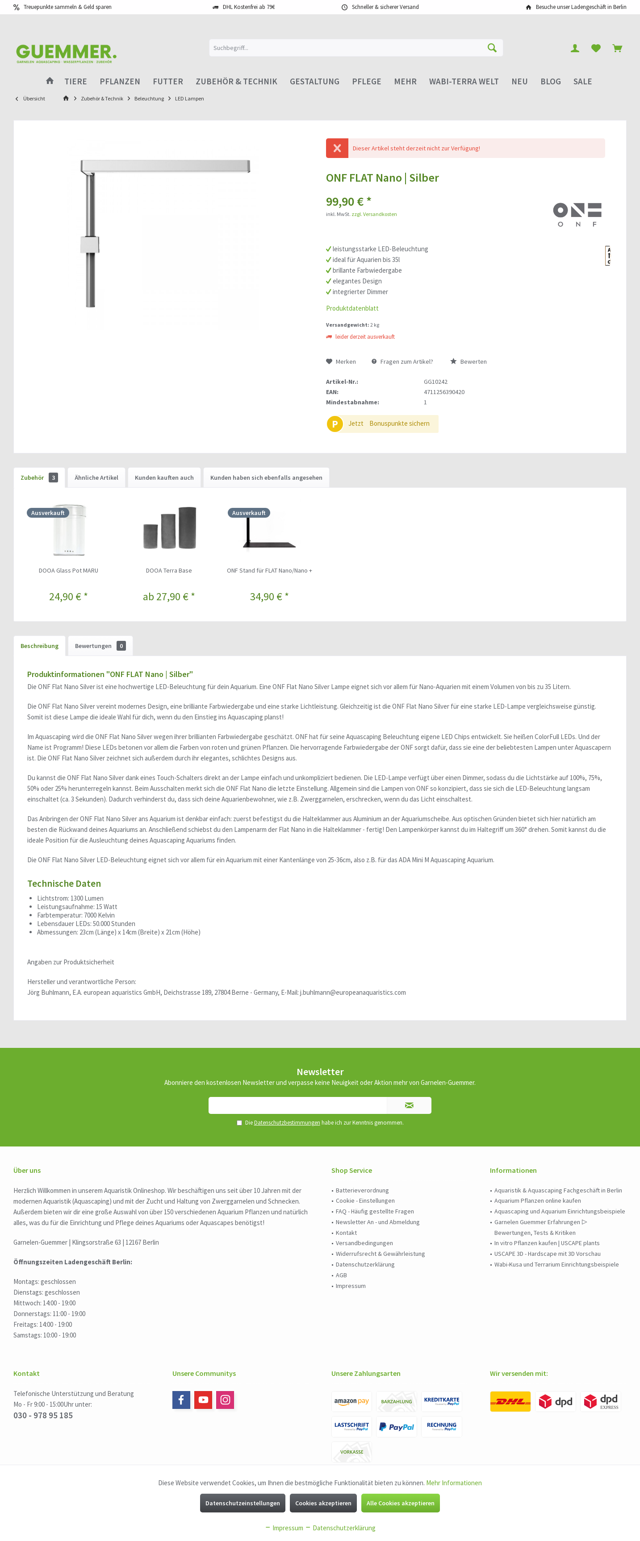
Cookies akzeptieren (323, 1503)
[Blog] (550, 81)
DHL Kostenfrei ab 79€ (249, 7)
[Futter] (167, 81)
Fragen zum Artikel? (402, 361)
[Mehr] (405, 81)
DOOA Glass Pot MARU (68, 570)
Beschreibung (40, 646)
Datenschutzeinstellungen (242, 1503)
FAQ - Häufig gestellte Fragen (375, 1211)
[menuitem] (617, 48)
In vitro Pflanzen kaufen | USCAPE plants (547, 1243)
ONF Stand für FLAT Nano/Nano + (269, 570)
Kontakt (346, 1233)
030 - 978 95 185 (43, 1415)
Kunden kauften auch (164, 478)
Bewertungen (100, 646)
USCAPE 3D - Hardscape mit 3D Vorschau (547, 1254)
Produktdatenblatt (352, 308)
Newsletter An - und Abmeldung (378, 1222)
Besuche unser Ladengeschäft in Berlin (581, 7)
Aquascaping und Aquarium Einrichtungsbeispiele (559, 1211)
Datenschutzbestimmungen (287, 1122)
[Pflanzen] (119, 81)
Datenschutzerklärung (365, 1264)
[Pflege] (367, 81)
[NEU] (519, 81)
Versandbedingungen (364, 1243)
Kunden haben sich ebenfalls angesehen (266, 478)
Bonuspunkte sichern (399, 423)
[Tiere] (75, 81)
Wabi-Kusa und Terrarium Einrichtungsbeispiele (556, 1264)
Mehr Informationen (454, 1483)
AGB (341, 1275)
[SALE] (582, 81)
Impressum (351, 1286)
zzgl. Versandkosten (374, 214)
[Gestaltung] (315, 81)
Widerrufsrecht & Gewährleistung (380, 1254)
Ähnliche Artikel (96, 478)
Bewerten (468, 361)
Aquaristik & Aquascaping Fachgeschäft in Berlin (558, 1190)
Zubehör (39, 478)
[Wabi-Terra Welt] (464, 81)
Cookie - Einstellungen (365, 1200)
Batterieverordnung (362, 1190)
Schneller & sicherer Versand (385, 7)
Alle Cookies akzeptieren (401, 1503)
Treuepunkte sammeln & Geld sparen (68, 7)
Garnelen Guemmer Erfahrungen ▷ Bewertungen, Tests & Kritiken (540, 1227)
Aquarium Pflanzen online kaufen (537, 1200)
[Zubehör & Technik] (236, 81)
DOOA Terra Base (169, 570)
